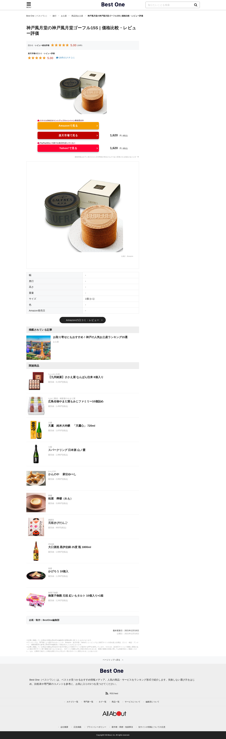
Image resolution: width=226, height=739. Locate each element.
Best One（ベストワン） (37, 16)
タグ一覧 (102, 702)
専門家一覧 (88, 702)
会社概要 (64, 727)
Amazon (130, 256)
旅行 (54, 16)
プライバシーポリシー (96, 727)
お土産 (64, 16)
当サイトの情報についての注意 (151, 727)
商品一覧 (115, 702)
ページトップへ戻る (111, 660)
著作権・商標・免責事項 (122, 727)
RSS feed (114, 693)
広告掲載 (77, 727)
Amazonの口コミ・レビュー (82, 320)
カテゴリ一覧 (72, 702)
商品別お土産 (77, 16)
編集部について (152, 702)
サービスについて (132, 702)
